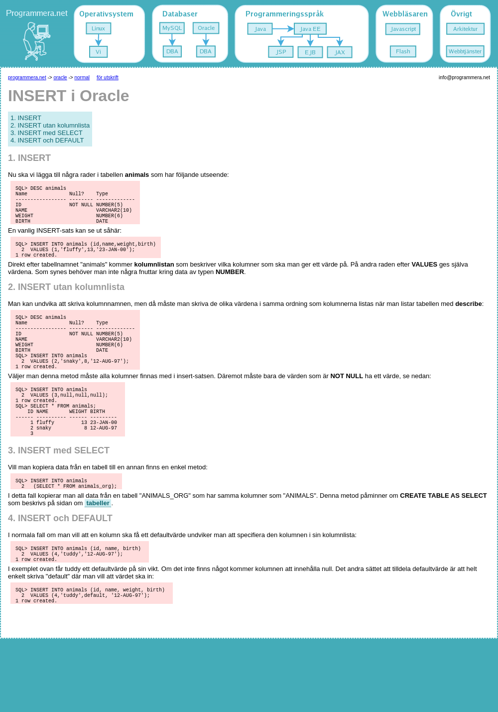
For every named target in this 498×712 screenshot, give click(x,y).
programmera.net (27, 77)
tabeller (98, 549)
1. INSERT (25, 118)
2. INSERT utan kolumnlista (50, 125)
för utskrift (108, 77)
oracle (60, 77)
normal (82, 77)
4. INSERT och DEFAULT (47, 140)
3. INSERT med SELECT (46, 133)
